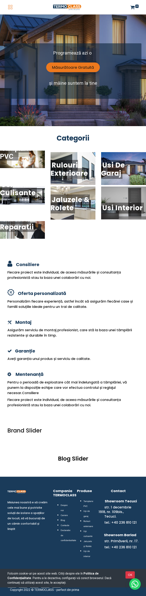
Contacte (64, 520)
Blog (63, 515)
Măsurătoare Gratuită (73, 67)
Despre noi (65, 505)
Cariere (64, 510)
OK (130, 575)
